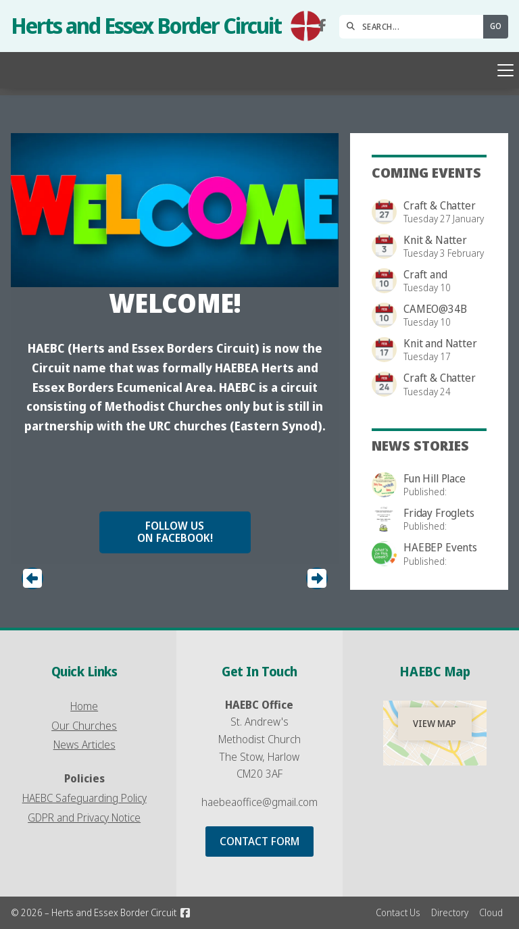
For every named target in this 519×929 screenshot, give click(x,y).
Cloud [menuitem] (491, 912)
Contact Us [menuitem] (398, 912)
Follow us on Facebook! (175, 531)
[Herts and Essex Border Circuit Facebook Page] (322, 25)
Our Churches (84, 725)
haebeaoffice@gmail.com (259, 802)
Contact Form (259, 841)
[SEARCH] (414, 27)
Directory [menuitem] (449, 912)
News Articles (84, 744)
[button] (259, 70)
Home (84, 706)
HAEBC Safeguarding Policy (84, 797)
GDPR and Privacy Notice (84, 817)
